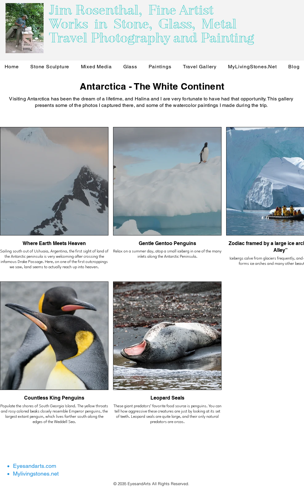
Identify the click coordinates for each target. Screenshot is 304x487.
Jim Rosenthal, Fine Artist (131, 9)
